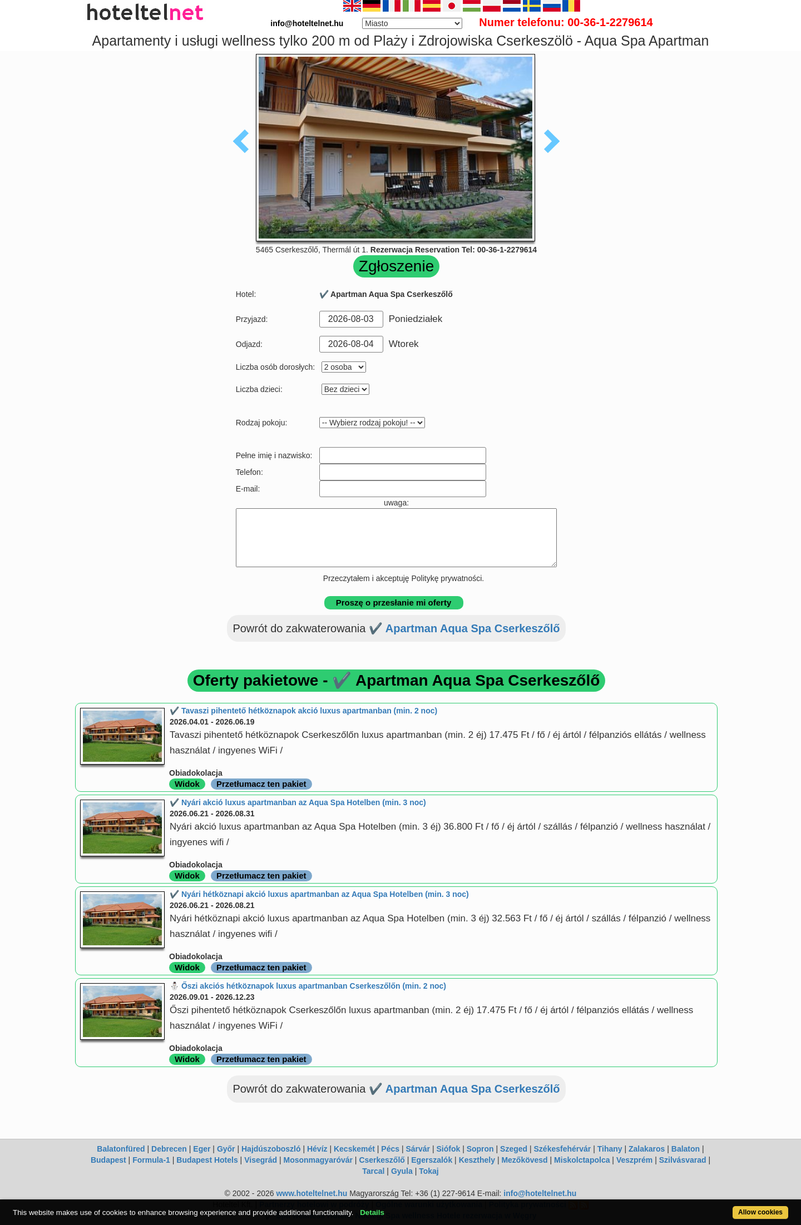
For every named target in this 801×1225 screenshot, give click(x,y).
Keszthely (477, 1159)
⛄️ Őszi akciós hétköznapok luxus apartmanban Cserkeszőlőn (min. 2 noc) (308, 985)
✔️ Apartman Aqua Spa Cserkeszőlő (464, 628)
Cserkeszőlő (381, 1159)
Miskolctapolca (582, 1159)
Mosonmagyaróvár (317, 1159)
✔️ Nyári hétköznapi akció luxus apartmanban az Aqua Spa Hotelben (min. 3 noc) (319, 894)
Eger (201, 1148)
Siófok (448, 1148)
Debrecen (169, 1148)
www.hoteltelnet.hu (311, 1193)
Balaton (685, 1148)
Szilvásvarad (682, 1159)
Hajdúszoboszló (271, 1148)
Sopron (480, 1148)
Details (372, 1212)
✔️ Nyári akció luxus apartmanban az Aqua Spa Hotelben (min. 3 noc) (298, 802)
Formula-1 (151, 1159)
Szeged (513, 1148)
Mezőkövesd (524, 1159)
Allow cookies (760, 1212)
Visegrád (260, 1159)
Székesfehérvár (562, 1148)
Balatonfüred (121, 1148)
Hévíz (317, 1148)
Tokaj (429, 1171)
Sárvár (418, 1148)
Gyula (402, 1171)
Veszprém (634, 1159)
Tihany (609, 1148)
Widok (187, 783)
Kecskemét (354, 1148)
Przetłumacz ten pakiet (261, 783)
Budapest (108, 1159)
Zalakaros (647, 1148)
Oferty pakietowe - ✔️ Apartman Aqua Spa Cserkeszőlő (396, 680)
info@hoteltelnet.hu (539, 1193)
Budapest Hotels (207, 1159)
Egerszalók (431, 1159)
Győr (226, 1148)
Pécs (390, 1148)
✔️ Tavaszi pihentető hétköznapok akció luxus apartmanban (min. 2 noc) (303, 710)
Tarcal (373, 1171)
